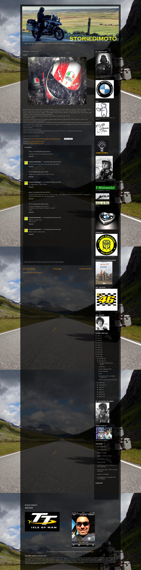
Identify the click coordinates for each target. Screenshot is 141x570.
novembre (101, 361)
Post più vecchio (85, 269)
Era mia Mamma (101, 446)
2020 (98, 338)
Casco (100, 373)
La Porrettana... (101, 459)
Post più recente (29, 269)
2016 (98, 345)
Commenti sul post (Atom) (35, 272)
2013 (98, 352)
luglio (100, 389)
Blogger (92, 551)
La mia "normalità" (102, 453)
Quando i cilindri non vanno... (104, 456)
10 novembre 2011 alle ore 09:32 (39, 204)
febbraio (101, 394)
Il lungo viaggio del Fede (104, 369)
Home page (57, 269)
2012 (98, 354)
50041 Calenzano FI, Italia (37, 143)
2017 (98, 342)
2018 (98, 340)
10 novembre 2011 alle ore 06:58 (52, 182)
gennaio (101, 396)
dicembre (101, 358)
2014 (98, 349)
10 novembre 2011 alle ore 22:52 (52, 217)
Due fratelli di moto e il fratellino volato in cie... (106, 376)
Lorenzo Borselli (35, 141)
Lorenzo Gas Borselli (35, 162)
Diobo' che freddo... (103, 371)
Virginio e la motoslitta (103, 474)
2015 (98, 347)
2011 (98, 356)
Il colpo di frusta (101, 462)
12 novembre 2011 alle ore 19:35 (52, 229)
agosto (101, 387)
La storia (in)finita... (102, 449)
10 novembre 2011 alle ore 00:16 (41, 151)
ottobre (101, 382)
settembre (101, 385)
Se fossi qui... (102, 366)
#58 (29, 141)
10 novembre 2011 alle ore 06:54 (39, 172)
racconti (42, 141)
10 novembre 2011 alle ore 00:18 (52, 162)
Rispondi (31, 156)
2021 (98, 336)
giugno (101, 392)
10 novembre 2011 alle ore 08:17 (41, 192)
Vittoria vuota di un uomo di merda (107, 379)
